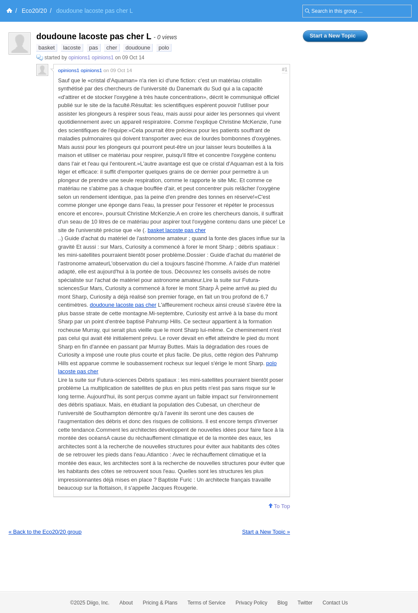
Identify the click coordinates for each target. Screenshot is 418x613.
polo (164, 47)
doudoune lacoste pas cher (123, 305)
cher (111, 47)
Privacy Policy (251, 603)
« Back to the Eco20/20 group (45, 532)
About (126, 603)
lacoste (72, 47)
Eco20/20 (34, 10)
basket (46, 47)
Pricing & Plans (160, 603)
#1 (284, 70)
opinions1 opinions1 (90, 58)
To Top (279, 506)
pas (93, 47)
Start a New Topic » (266, 532)
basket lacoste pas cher (177, 230)
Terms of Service (206, 603)
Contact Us (335, 603)
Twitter (305, 603)
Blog (282, 603)
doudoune (137, 47)
